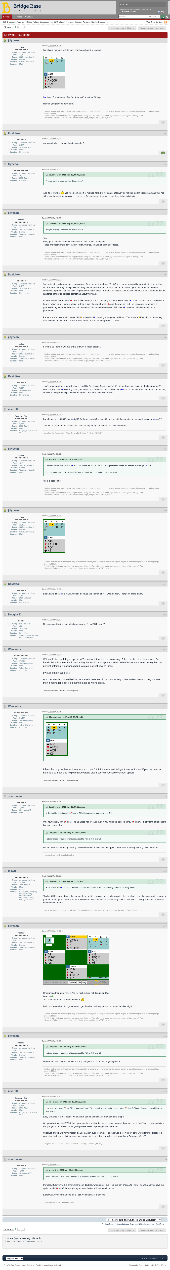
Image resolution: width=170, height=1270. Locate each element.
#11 (165, 584)
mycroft (13, 409)
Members (18, 17)
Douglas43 (15, 614)
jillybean (13, 40)
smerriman (15, 796)
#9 (166, 449)
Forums (6, 17)
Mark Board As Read (52, 1265)
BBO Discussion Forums (13, 22)
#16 (165, 871)
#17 (165, 926)
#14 (165, 707)
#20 (165, 1160)
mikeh (12, 870)
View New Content (154, 22)
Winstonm (14, 649)
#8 (166, 410)
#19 (165, 1091)
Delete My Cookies (34, 1265)
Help (161, 11)
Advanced (167, 16)
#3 (166, 164)
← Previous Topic (106, 1224)
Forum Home (20, 1265)
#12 (165, 615)
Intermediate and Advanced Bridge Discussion (88, 22)
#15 (165, 796)
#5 (166, 275)
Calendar (29, 17)
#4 (166, 213)
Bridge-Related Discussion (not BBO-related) (45, 22)
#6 (166, 337)
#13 (165, 650)
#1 (166, 41)
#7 (166, 377)
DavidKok (14, 133)
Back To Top (9, 1265)
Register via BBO (129, 11)
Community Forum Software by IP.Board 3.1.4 (147, 1265)
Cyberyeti (14, 164)
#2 (166, 134)
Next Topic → (161, 1224)
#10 (165, 511)
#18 (165, 1036)
